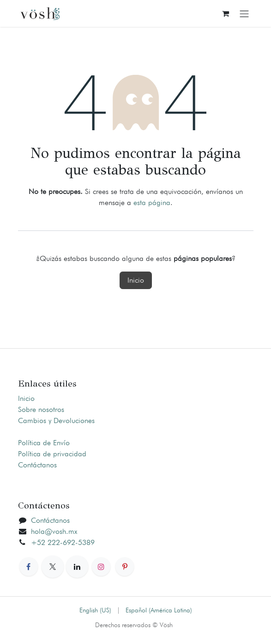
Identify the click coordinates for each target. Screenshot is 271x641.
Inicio (135, 280)
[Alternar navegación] (244, 13)
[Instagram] (101, 566)
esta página (151, 202)
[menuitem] (95, 610)
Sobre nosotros (41, 409)
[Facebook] (28, 566)
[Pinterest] (124, 566)
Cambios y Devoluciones (56, 420)
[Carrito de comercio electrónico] (226, 13)
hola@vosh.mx (54, 531)
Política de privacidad (52, 453)
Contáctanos (37, 464)
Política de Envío (44, 442)
